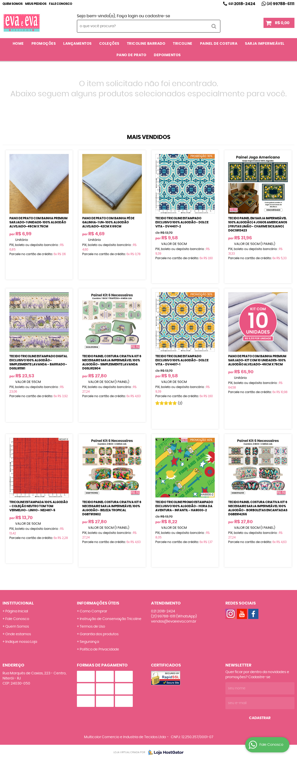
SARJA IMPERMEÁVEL (265, 43)
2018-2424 (241, 4)
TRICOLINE (182, 43)
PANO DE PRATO (131, 55)
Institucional (18, 603)
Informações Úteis (98, 603)
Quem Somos (13, 3)
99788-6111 (280, 4)
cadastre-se (157, 16)
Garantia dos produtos (99, 634)
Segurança (89, 642)
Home (18, 43)
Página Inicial (16, 611)
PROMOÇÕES (43, 43)
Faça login (127, 16)
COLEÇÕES (109, 43)
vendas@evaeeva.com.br (173, 621)
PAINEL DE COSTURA (219, 43)
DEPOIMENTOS (167, 55)
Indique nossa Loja (21, 642)
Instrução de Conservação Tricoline (110, 619)
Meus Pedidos (35, 3)
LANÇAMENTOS (77, 43)
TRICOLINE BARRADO (146, 43)
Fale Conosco (60, 3)
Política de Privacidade (99, 649)
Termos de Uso (92, 626)
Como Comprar (93, 611)
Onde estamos (18, 634)
